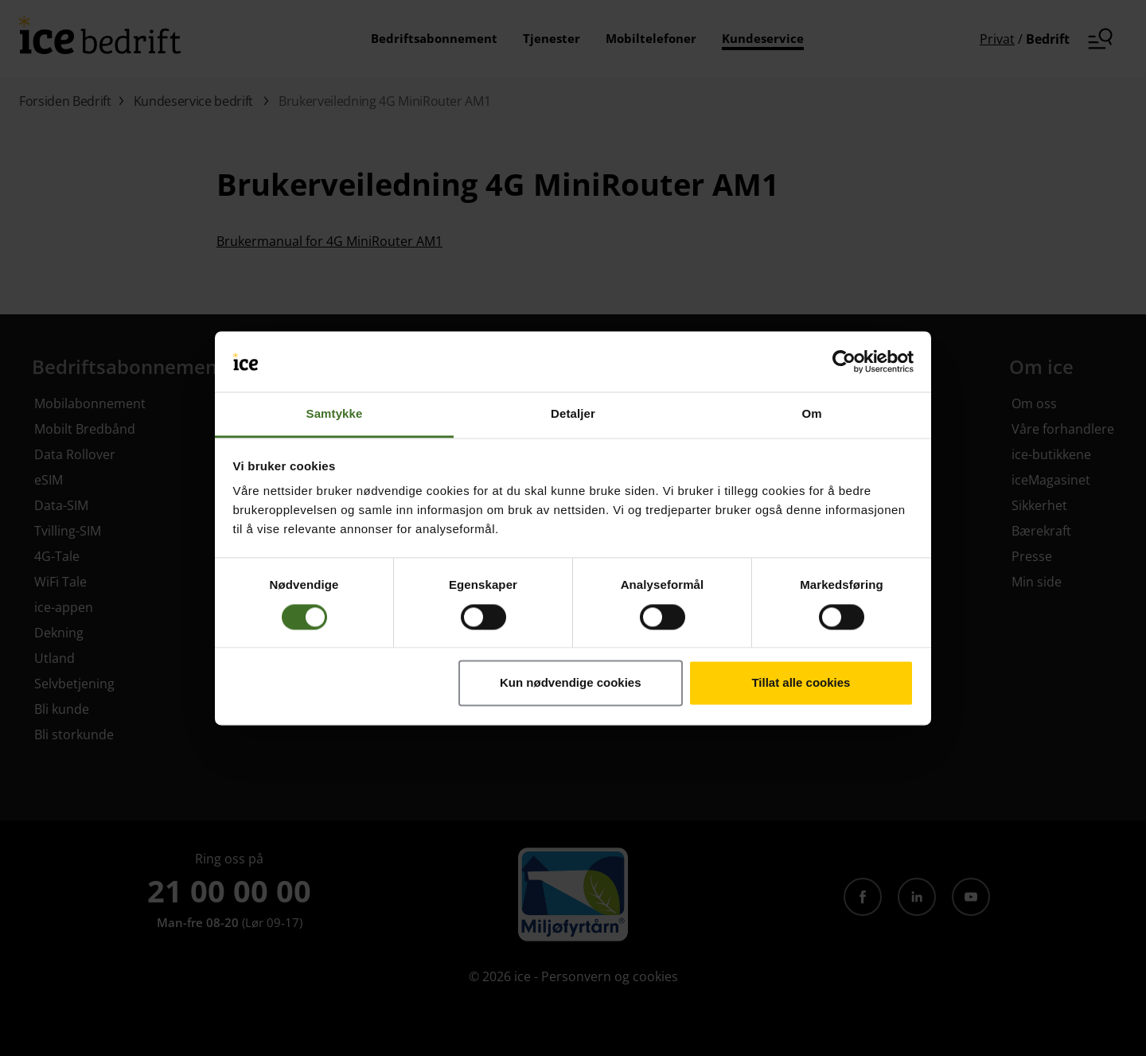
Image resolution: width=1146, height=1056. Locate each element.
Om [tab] (811, 414)
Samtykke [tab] (334, 414)
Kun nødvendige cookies (570, 683)
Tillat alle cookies (800, 683)
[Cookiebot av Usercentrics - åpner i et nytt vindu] (844, 361)
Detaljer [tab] (573, 414)
